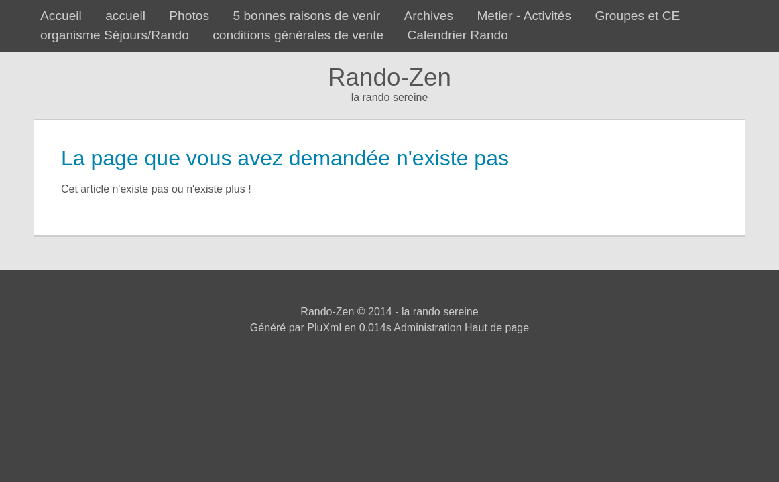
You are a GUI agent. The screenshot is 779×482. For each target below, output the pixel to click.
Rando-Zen (389, 77)
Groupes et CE (637, 16)
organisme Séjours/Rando (114, 35)
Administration (427, 327)
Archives (428, 16)
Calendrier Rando (458, 35)
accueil (125, 16)
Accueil (61, 16)
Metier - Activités (524, 16)
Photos (189, 16)
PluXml (324, 327)
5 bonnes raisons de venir (306, 16)
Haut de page (497, 327)
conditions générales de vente (298, 35)
